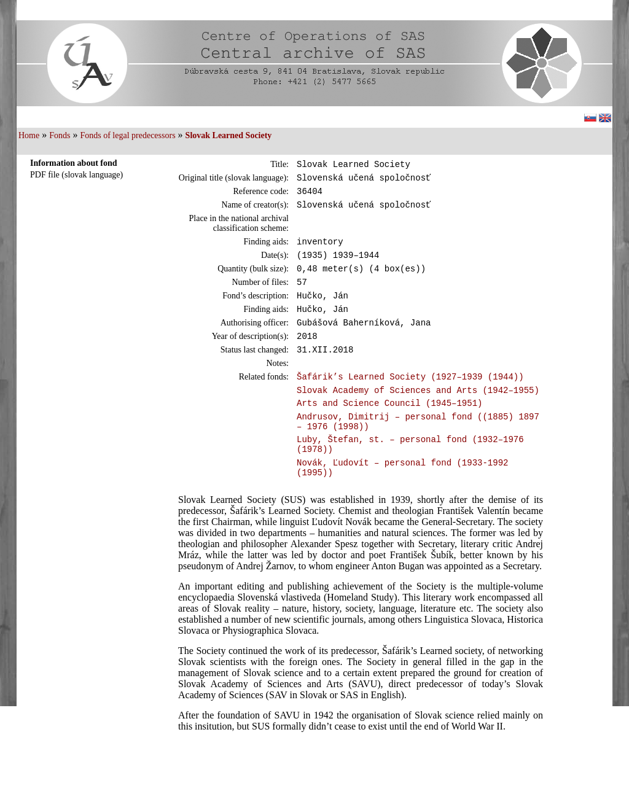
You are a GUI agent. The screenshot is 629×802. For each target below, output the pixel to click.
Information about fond (73, 163)
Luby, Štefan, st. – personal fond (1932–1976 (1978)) (410, 479)
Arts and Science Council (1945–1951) (389, 432)
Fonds (59, 135)
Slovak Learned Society (229, 135)
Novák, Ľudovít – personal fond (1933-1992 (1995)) (402, 506)
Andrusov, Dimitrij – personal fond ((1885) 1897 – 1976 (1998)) (418, 453)
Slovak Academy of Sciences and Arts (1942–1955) (418, 417)
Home (28, 135)
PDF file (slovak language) (76, 174)
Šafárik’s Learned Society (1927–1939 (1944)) (410, 402)
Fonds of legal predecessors (127, 135)
